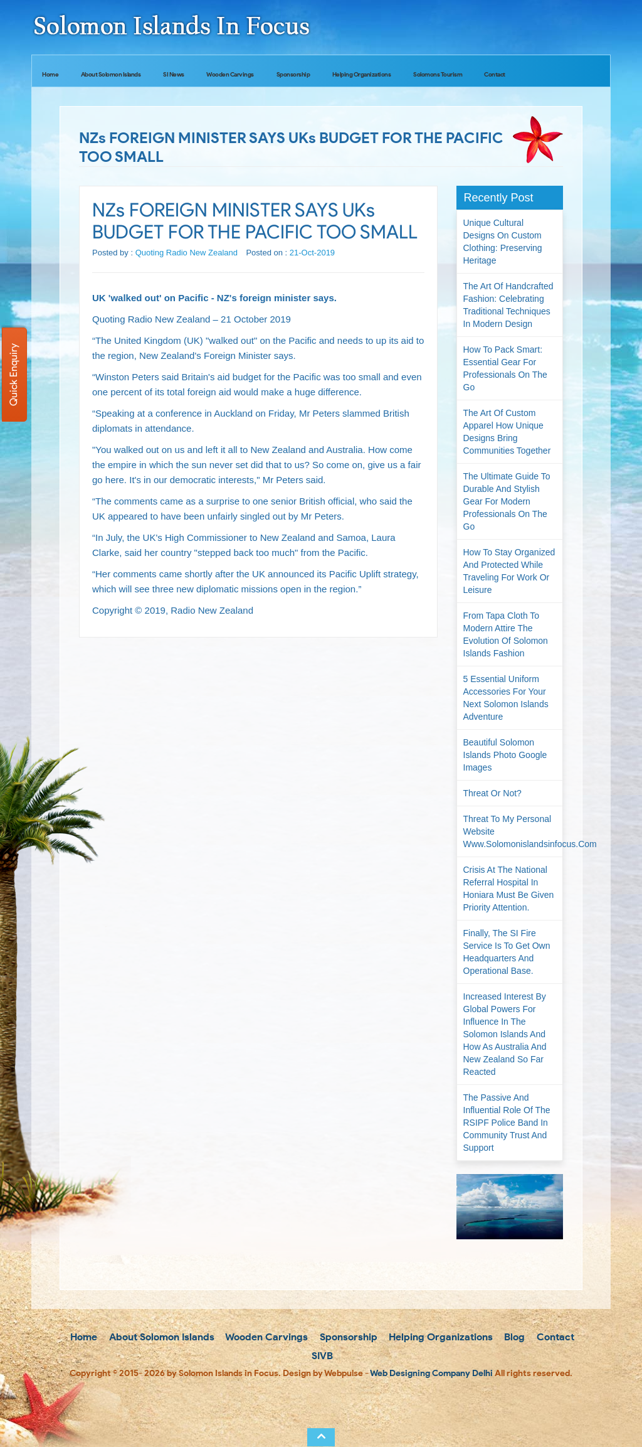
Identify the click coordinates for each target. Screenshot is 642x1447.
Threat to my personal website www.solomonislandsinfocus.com (513, 831)
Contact (494, 74)
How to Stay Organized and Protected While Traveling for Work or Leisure (509, 571)
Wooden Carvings (230, 74)
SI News (173, 74)
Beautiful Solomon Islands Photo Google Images (505, 754)
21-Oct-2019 (312, 252)
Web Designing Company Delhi (431, 1373)
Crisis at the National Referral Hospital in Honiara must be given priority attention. (508, 888)
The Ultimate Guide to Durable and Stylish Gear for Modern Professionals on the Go (506, 501)
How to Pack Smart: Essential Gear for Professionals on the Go (505, 368)
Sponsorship (293, 74)
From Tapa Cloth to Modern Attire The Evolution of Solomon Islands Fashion (505, 634)
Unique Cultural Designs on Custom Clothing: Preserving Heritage (502, 241)
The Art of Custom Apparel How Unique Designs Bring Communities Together (507, 432)
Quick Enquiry (13, 374)
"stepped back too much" (246, 552)
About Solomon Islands (111, 74)
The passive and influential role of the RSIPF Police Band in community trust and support (506, 1122)
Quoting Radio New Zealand (186, 252)
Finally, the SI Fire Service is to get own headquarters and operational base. (506, 952)
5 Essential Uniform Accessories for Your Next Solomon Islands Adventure (506, 698)
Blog (513, 1337)
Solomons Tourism (437, 74)
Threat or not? (492, 793)
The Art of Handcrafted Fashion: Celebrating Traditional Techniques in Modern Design (508, 305)
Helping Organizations (361, 74)
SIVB (321, 1356)
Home (50, 74)
